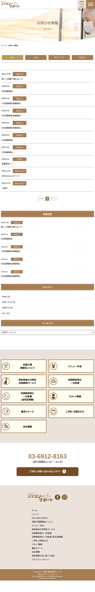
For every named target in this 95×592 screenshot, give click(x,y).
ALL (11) (6, 313)
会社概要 (36, 563)
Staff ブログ (59, 57)
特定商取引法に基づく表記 (43, 567)
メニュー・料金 (38, 537)
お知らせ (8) (7, 308)
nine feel (52, 590)
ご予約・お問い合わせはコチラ (44, 480)
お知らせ (82, 57)
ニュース (35, 526)
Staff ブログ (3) (8, 302)
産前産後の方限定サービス (43, 541)
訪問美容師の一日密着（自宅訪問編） (47, 548)
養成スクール (37, 560)
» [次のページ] (55, 199)
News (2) (6, 297)
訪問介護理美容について (42, 533)
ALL (12, 57)
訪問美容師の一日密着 (41, 544)
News (35, 57)
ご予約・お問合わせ (40, 552)
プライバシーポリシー (41, 571)
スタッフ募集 (37, 556)
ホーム (34, 522)
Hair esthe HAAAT (40, 529)
